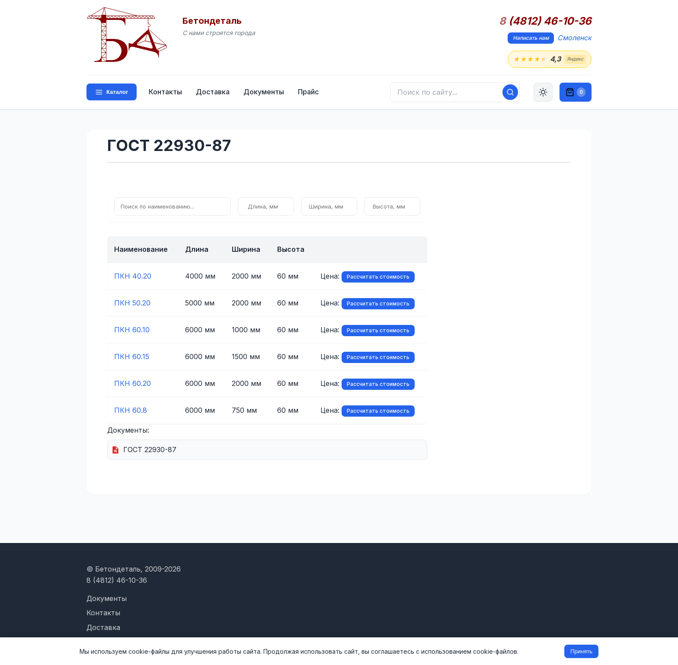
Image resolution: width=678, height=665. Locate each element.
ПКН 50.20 (132, 303)
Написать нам (531, 38)
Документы (263, 91)
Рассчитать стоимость (378, 276)
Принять (581, 651)
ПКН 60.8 (130, 410)
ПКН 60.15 (131, 356)
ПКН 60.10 (132, 329)
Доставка (213, 91)
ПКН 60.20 (132, 383)
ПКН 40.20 (132, 276)
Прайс (308, 91)
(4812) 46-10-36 (545, 21)
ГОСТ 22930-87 (149, 449)
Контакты (165, 91)
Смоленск (574, 37)
